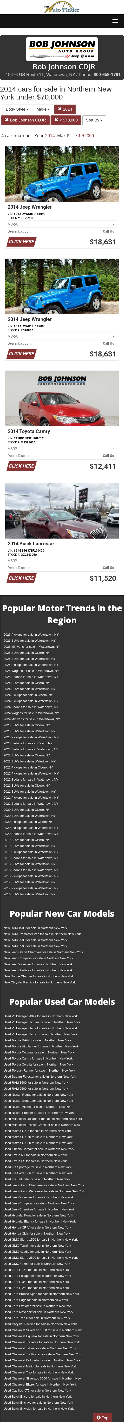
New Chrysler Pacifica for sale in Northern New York (40, 982)
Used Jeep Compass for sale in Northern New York (39, 1203)
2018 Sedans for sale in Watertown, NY (31, 870)
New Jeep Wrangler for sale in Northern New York (38, 964)
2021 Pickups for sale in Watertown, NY (31, 797)
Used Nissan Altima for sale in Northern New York (38, 1107)
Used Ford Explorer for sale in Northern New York (38, 1306)
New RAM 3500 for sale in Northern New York (35, 946)
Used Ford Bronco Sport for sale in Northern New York (41, 1294)
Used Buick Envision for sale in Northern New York (39, 1408)
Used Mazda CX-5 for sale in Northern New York (37, 1131)
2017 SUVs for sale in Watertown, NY (30, 882)
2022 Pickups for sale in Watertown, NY (31, 773)
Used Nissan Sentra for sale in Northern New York (38, 1100)
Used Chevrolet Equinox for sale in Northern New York (41, 1336)
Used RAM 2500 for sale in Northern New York (36, 1088)
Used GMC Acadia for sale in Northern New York (37, 1251)
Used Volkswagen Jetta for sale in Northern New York (41, 1028)
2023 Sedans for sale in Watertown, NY (31, 749)
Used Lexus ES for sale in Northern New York (35, 1161)
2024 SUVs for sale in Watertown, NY (30, 689)
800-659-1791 (107, 74)
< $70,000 (66, 120)
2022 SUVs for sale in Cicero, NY (27, 755)
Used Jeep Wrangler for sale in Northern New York (39, 1197)
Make (43, 109)
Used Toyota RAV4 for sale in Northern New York (37, 1040)
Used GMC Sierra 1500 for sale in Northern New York (41, 1239)
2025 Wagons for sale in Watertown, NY (31, 671)
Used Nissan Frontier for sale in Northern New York (39, 1113)
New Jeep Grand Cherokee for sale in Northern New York (43, 952)
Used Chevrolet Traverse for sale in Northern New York (42, 1342)
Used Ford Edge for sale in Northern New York (36, 1300)
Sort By (94, 120)
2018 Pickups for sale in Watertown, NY (31, 876)
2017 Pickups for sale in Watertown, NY (31, 888)
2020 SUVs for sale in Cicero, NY (27, 809)
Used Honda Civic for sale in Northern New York (37, 1233)
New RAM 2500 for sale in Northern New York (35, 940)
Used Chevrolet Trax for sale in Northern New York (39, 1372)
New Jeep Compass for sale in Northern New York (38, 958)
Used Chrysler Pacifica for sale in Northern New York (40, 1324)
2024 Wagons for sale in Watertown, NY (31, 713)
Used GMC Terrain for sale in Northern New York (37, 1245)
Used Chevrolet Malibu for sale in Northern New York (40, 1366)
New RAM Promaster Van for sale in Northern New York (42, 934)
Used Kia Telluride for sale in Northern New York (37, 1179)
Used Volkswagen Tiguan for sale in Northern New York (42, 1022)
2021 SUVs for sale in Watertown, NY (30, 791)
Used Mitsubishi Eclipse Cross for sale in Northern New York (42, 1126)
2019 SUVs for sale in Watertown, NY (30, 846)
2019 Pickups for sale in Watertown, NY (31, 852)
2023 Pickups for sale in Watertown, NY (31, 737)
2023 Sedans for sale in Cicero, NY (28, 743)
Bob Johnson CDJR (25, 120)
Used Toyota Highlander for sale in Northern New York (41, 1046)
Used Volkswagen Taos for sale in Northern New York (41, 1034)
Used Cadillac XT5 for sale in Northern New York (37, 1390)
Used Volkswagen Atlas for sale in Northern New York (41, 1016)
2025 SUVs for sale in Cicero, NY (27, 652)
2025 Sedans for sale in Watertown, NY (31, 677)
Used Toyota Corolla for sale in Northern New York (38, 1064)
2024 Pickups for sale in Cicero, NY (28, 695)
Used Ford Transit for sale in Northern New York (37, 1318)
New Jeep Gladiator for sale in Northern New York (38, 970)
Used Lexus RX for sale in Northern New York (35, 1155)
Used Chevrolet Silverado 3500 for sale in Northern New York (43, 1379)
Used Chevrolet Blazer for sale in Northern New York (40, 1384)
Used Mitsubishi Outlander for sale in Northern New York (43, 1119)
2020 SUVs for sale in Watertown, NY (30, 816)
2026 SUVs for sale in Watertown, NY (30, 640)
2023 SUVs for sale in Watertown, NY (30, 731)
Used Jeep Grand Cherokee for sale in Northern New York (44, 1185)
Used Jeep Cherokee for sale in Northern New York (39, 1209)
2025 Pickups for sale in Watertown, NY (31, 665)
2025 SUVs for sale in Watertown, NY (30, 659)
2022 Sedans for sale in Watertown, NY (31, 779)
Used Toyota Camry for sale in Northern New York (38, 1058)
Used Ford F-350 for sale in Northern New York (36, 1282)
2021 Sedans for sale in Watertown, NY (31, 803)
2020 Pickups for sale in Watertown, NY (31, 828)
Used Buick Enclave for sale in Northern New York (38, 1402)
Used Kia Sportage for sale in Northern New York (38, 1167)
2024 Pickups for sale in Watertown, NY (31, 701)
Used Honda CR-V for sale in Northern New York (37, 1227)
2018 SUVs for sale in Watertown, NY (30, 864)
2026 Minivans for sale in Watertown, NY (32, 646)
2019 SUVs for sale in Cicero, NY (27, 840)
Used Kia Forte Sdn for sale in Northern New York (38, 1173)
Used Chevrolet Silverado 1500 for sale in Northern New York (43, 1331)
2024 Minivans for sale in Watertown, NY (32, 719)
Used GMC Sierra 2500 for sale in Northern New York (41, 1257)
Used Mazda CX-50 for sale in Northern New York (38, 1137)
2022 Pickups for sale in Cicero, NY (28, 767)
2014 (65, 109)
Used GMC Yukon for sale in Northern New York (37, 1264)
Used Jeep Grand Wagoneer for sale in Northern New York (44, 1191)
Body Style (17, 109)
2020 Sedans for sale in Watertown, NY (31, 834)
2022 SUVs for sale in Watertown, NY (30, 761)
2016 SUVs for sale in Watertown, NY (30, 894)
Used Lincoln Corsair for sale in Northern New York (39, 1149)
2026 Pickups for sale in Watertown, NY (31, 634)
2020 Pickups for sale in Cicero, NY (28, 822)
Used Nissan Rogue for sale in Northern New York (38, 1094)
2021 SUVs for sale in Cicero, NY (27, 785)
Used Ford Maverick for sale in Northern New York (38, 1312)
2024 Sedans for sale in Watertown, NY (31, 707)
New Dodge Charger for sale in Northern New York (39, 976)
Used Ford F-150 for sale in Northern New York (36, 1270)
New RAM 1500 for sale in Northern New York (35, 928)
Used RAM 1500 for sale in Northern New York (36, 1082)
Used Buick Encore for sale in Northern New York (38, 1396)
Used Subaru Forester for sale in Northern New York (40, 1076)
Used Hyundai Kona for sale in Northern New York (38, 1215)
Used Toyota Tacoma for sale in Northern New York (39, 1052)
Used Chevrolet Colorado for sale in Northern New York (42, 1360)
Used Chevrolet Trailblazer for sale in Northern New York (43, 1354)
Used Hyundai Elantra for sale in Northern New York (40, 1221)
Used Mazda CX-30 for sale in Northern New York (38, 1143)
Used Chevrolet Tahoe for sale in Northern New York (40, 1348)
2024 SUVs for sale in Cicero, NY (27, 683)
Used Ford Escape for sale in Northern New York (37, 1276)
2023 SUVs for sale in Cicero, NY (27, 725)
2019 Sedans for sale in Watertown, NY (31, 858)
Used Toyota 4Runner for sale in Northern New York (39, 1070)
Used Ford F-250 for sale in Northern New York (36, 1288)
